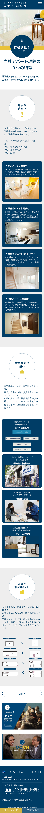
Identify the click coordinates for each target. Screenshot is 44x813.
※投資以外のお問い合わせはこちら (17, 800)
